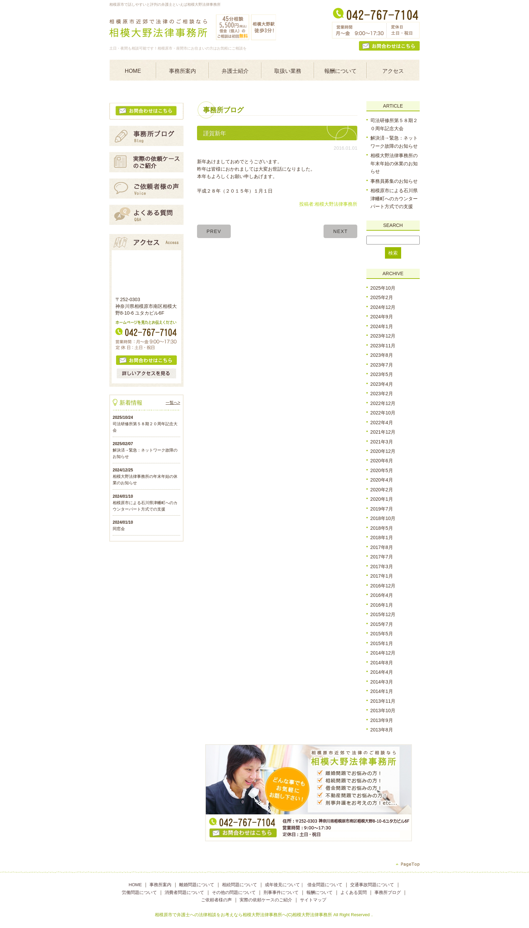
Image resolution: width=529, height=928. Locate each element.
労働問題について (139, 892)
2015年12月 (383, 614)
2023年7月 (381, 365)
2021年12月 (383, 432)
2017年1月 (381, 576)
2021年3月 (381, 441)
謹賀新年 (214, 133)
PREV (213, 231)
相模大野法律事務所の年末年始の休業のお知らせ (394, 163)
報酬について (340, 71)
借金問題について (324, 884)
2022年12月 (383, 403)
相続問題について (239, 884)
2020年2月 (381, 489)
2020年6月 (381, 461)
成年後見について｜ (284, 884)
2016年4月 (381, 595)
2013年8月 (381, 729)
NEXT (340, 231)
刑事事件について (281, 892)
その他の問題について (234, 892)
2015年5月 (381, 633)
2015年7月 (381, 624)
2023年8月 (381, 355)
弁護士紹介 (235, 71)
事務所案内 (182, 71)
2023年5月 (381, 374)
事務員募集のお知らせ (394, 181)
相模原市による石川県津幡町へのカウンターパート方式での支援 (394, 198)
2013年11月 (383, 701)
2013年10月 (383, 710)
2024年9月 (381, 316)
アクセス (393, 71)
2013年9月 (381, 720)
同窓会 (119, 529)
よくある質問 (353, 892)
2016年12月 (383, 585)
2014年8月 (381, 662)
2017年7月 (381, 556)
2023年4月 (381, 384)
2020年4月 (381, 480)
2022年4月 (381, 422)
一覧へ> (173, 402)
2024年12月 (383, 307)
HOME (133, 71)
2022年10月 (383, 412)
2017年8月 (381, 547)
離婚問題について (196, 884)
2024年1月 (381, 326)
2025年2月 (381, 297)
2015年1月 (381, 643)
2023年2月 (381, 393)
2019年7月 (381, 509)
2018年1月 (381, 537)
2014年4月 (381, 672)
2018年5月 (381, 528)
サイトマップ (313, 899)
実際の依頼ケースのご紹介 (266, 899)
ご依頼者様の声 (216, 899)
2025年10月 (383, 288)
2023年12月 (383, 336)
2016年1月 (381, 605)
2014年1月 (381, 691)
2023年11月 (383, 345)
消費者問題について (184, 892)
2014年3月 (381, 682)
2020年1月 (381, 499)
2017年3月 (381, 566)
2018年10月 (383, 518)
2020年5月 (381, 470)
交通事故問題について (372, 884)
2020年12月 (383, 451)
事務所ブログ (387, 892)
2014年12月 (383, 653)
